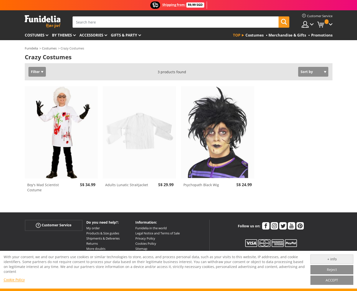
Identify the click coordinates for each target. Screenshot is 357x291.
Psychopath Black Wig (201, 184)
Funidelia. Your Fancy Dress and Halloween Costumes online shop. (42, 21)
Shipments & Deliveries (103, 238)
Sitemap (141, 248)
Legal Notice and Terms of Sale (157, 233)
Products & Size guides (102, 233)
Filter (35, 71)
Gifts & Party (124, 35)
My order (93, 228)
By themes (62, 35)
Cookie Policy (14, 279)
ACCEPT (332, 280)
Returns (92, 243)
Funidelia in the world (151, 228)
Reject (332, 269)
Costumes (34, 35)
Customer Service (53, 225)
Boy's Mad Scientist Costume (43, 187)
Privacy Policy (145, 238)
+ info (332, 259)
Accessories (91, 35)
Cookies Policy (145, 243)
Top (236, 35)
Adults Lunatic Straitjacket (126, 184)
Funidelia (31, 48)
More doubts (95, 248)
